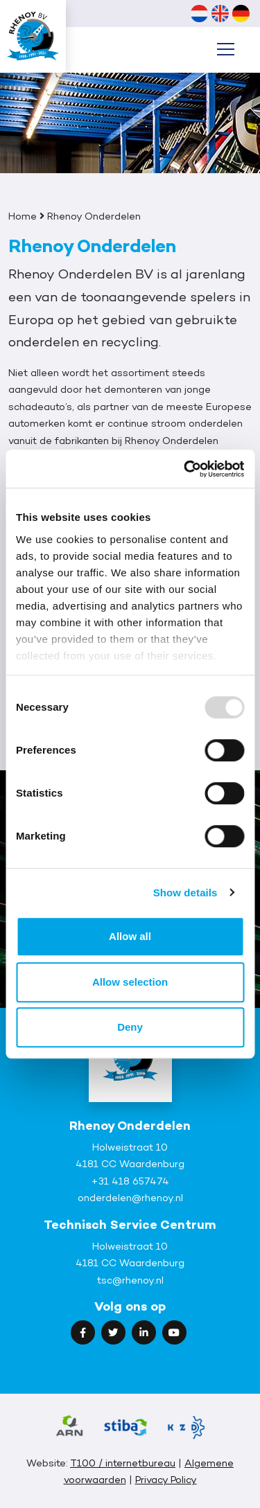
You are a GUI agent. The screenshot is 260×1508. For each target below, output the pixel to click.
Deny (130, 1027)
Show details (185, 892)
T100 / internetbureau (122, 1463)
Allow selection (130, 982)
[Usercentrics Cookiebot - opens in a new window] (185, 469)
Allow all (130, 936)
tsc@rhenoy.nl (130, 1280)
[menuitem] (199, 13)
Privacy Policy (166, 1479)
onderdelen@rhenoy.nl (130, 1197)
